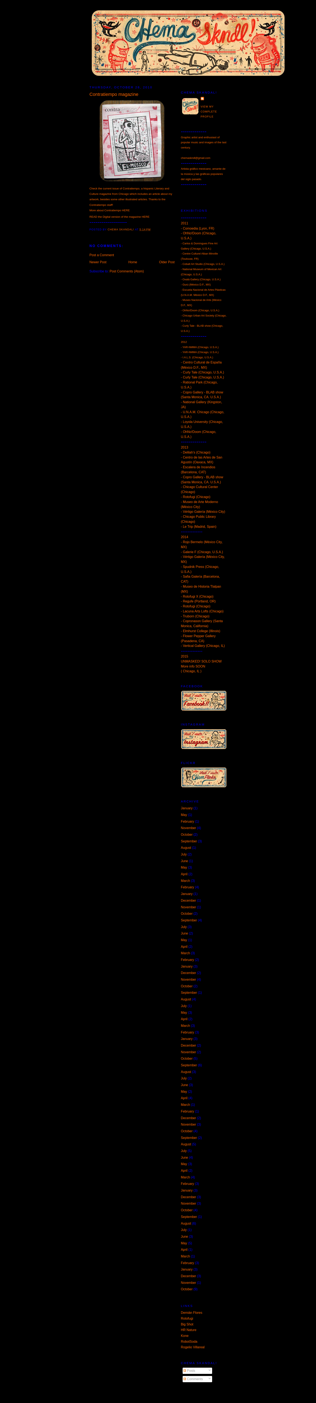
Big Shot (187, 1324)
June (184, 861)
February (187, 821)
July (184, 854)
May (184, 815)
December (188, 900)
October (187, 834)
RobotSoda (189, 1341)
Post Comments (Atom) (126, 271)
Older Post (167, 262)
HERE (126, 210)
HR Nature (189, 1330)
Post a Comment (102, 255)
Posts (189, 1370)
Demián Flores (191, 1312)
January (187, 808)
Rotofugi (187, 1318)
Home (132, 262)
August (186, 847)
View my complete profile (209, 111)
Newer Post (98, 262)
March (185, 881)
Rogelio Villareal (193, 1347)
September (189, 841)
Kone (185, 1335)
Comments (193, 1379)
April (184, 874)
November (188, 828)
